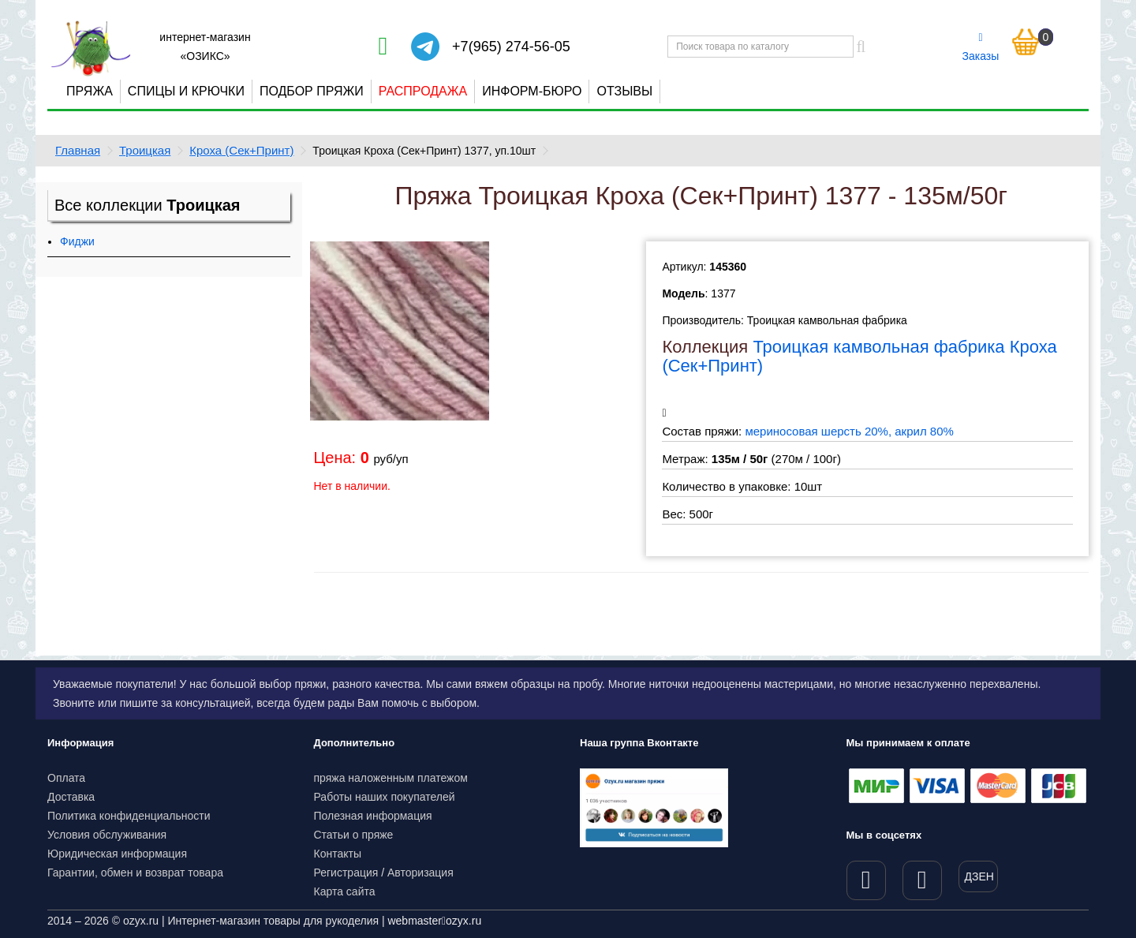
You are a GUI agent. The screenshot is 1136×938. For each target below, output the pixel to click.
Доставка (71, 796)
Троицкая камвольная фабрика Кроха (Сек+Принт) (859, 356)
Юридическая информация (117, 853)
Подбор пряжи (312, 91)
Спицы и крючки (186, 91)
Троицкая (144, 150)
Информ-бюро (531, 91)
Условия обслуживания (106, 834)
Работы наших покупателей (384, 796)
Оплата (66, 778)
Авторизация (420, 872)
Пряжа (89, 91)
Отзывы (624, 91)
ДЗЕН (979, 876)
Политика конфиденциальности (129, 815)
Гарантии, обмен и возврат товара (135, 872)
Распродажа (423, 91)
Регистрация (346, 872)
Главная (77, 150)
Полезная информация (373, 815)
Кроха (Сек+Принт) (241, 150)
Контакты (337, 853)
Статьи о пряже (354, 834)
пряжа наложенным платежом (391, 778)
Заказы (981, 47)
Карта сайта (345, 891)
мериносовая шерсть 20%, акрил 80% (849, 431)
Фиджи (77, 241)
